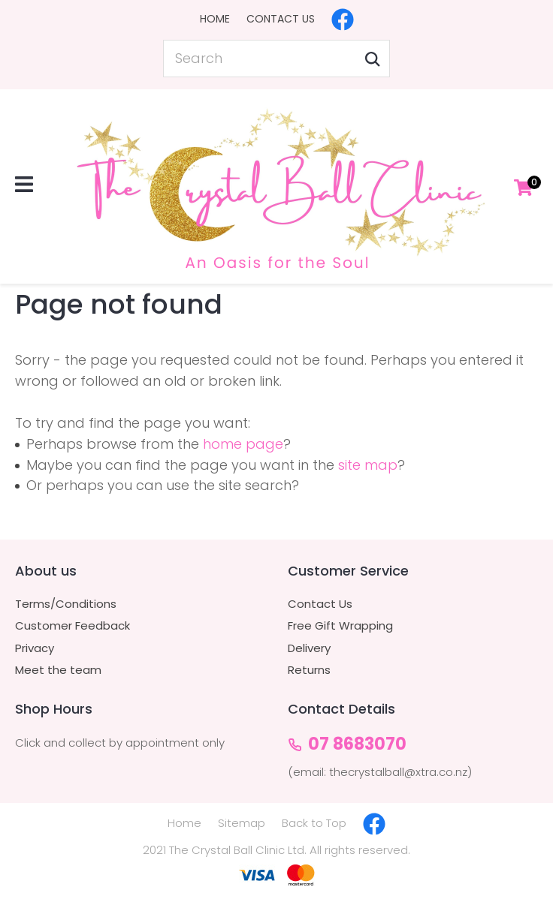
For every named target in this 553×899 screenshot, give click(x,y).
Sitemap (241, 823)
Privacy (34, 648)
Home (215, 18)
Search (372, 58)
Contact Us (280, 18)
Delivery (309, 648)
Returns (309, 670)
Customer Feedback (72, 625)
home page (243, 443)
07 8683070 (357, 745)
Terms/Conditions (65, 604)
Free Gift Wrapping (340, 625)
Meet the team (58, 670)
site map (367, 465)
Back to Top (314, 823)
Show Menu (24, 184)
